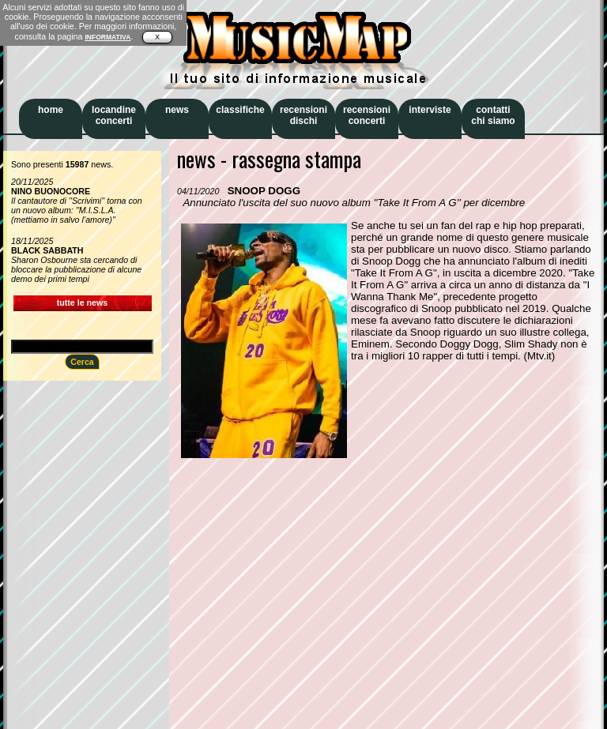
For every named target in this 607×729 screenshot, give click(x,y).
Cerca (82, 361)
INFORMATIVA (107, 37)
